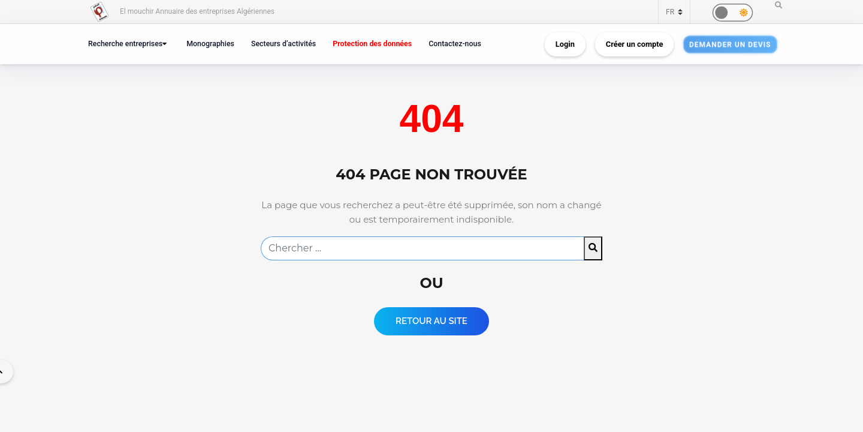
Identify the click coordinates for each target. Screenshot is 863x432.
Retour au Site (431, 321)
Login (565, 44)
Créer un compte (634, 44)
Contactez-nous (455, 43)
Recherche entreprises (125, 43)
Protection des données (372, 43)
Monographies (210, 43)
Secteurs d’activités (283, 43)
